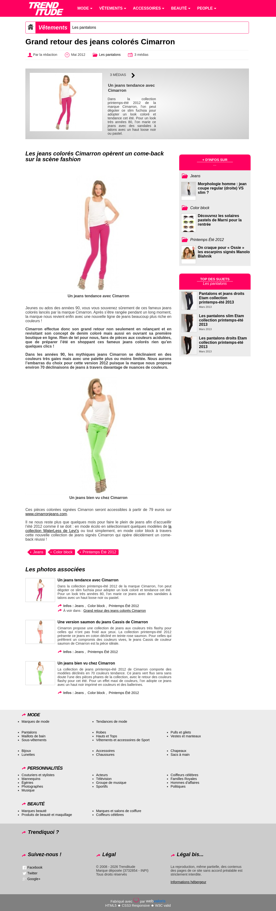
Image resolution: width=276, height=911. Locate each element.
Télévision (104, 779)
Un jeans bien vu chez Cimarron (86, 663)
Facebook (34, 867)
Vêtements (52, 27)
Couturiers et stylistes (38, 775)
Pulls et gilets (181, 732)
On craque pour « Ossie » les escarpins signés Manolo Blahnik (224, 252)
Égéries (27, 783)
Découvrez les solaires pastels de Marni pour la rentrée (220, 220)
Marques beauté (34, 811)
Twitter (32, 873)
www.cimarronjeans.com (46, 514)
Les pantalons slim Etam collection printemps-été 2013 (221, 320)
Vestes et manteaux (186, 736)
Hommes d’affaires (185, 783)
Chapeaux (178, 751)
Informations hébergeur (188, 882)
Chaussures (105, 754)
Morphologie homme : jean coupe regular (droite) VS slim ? (222, 188)
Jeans (38, 552)
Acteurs (102, 775)
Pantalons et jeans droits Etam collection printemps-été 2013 (221, 298)
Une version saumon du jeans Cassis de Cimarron (103, 622)
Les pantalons (84, 27)
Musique (28, 790)
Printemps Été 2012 (99, 552)
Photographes (32, 786)
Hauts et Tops (106, 736)
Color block (63, 552)
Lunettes (28, 754)
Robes (101, 732)
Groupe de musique (111, 783)
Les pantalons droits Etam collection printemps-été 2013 (223, 342)
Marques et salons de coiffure (118, 811)
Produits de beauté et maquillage (47, 815)
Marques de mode (35, 721)
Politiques (178, 786)
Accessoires (105, 751)
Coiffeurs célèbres (184, 775)
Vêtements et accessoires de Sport (123, 740)
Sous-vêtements (34, 740)
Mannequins (31, 779)
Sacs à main (180, 754)
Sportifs (102, 786)
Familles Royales (184, 779)
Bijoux (26, 751)
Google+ (33, 879)
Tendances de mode (111, 721)
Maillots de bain (34, 736)
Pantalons (29, 732)
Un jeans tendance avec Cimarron (88, 580)
